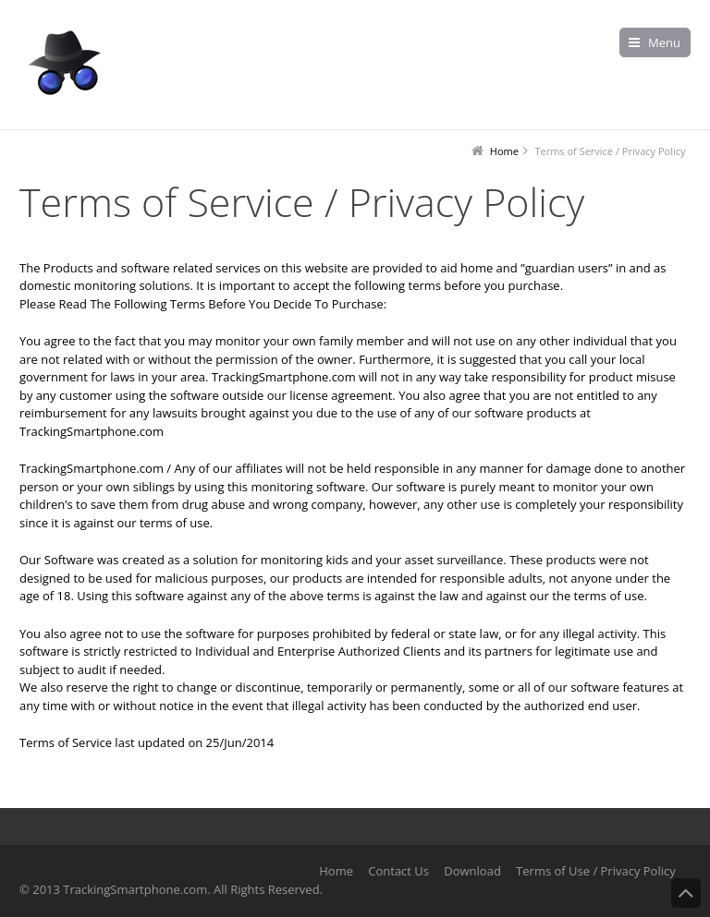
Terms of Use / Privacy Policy (596, 871)
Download (472, 871)
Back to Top (686, 893)
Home (336, 871)
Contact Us (398, 871)
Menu (664, 42)
